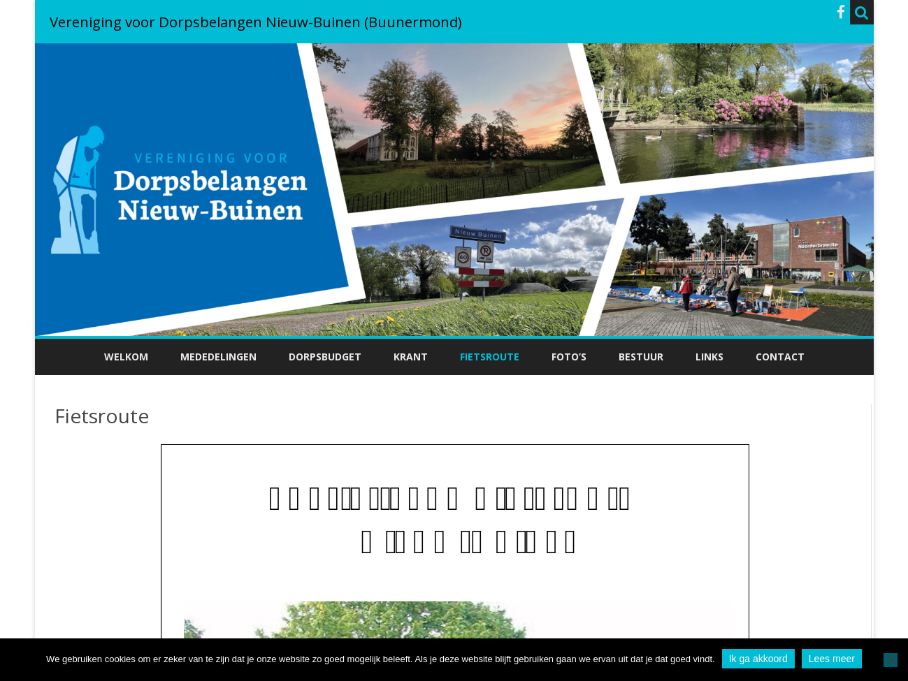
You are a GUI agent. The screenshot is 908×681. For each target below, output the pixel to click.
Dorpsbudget (325, 356)
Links (709, 356)
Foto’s (569, 356)
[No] (891, 660)
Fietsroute (489, 356)
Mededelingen (218, 356)
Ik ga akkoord (758, 658)
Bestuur (641, 356)
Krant (411, 356)
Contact (780, 356)
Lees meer (832, 658)
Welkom (126, 356)
